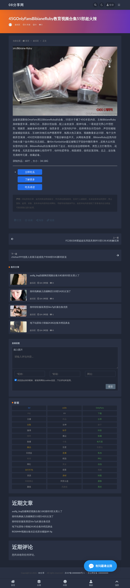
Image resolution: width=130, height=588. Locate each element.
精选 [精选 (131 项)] (64, 458)
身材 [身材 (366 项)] (64, 475)
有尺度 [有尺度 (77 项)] (100, 441)
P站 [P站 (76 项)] (29, 413)
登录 (110, 4)
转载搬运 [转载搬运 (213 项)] (29, 481)
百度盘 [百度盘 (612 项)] (29, 453)
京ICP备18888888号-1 (75, 573)
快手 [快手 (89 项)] (64, 430)
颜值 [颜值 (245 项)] (29, 487)
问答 (65, 583)
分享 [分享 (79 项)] (100, 419)
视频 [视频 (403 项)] (100, 470)
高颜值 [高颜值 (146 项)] (64, 487)
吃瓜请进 (30, 187)
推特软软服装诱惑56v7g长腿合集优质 (49, 307)
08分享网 (16, 5)
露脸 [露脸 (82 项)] (100, 481)
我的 (91, 583)
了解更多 (30, 179)
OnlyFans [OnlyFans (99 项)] (100, 408)
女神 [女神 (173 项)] (64, 424)
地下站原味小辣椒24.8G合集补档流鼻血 (50, 322)
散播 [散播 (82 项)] (29, 441)
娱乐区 (17, 25)
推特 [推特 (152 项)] (29, 436)
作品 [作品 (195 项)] (64, 419)
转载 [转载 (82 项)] (100, 475)
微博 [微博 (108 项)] (29, 430)
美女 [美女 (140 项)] (64, 464)
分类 (39, 583)
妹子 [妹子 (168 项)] (100, 424)
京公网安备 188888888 (98, 573)
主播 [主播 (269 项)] (29, 419)
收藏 (29, 220)
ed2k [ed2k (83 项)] (64, 408)
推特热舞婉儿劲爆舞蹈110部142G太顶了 (50, 291)
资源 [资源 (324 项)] (29, 475)
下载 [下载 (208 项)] (100, 413)
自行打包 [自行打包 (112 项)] (29, 470)
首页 (27, 41)
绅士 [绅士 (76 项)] (100, 458)
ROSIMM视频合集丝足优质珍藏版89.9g (32, 531)
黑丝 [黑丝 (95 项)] (100, 487)
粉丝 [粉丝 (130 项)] (29, 458)
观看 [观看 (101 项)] (64, 470)
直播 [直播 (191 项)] (64, 453)
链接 (50, 220)
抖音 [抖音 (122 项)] (100, 430)
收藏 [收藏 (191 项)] (100, 436)
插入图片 (18, 349)
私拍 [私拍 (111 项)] (100, 453)
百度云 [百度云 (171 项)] (100, 447)
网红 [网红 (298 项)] (29, 464)
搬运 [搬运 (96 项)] (64, 436)
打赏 (17, 220)
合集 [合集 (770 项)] (29, 424)
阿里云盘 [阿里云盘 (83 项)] (64, 481)
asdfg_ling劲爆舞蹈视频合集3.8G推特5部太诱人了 (54, 275)
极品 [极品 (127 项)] (29, 447)
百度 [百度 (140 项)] (64, 447)
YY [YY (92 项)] (64, 413)
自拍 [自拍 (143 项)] (100, 464)
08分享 (41, 573)
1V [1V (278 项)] (29, 408)
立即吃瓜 (30, 171)
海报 (39, 220)
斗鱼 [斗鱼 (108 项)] (64, 441)
